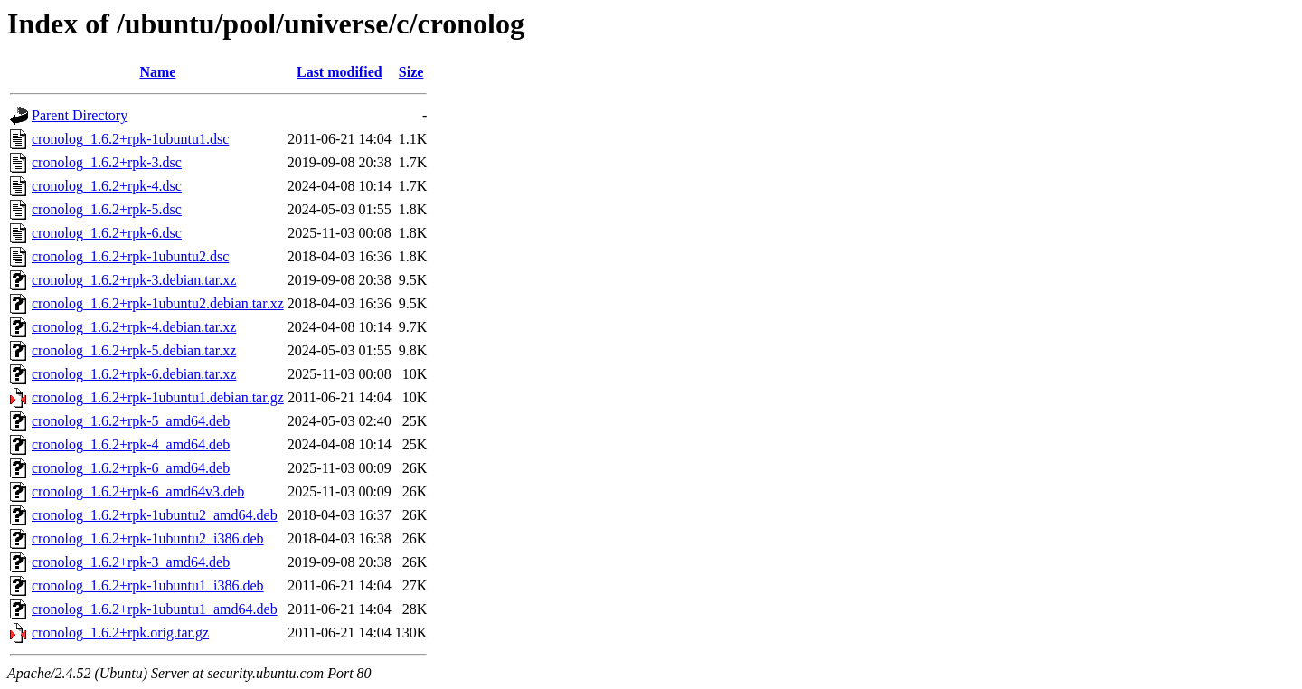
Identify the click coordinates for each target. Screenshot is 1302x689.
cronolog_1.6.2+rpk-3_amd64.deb (131, 562)
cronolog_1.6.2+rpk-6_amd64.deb (131, 468)
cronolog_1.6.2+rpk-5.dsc (107, 209)
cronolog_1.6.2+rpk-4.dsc (107, 185)
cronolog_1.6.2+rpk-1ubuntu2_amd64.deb (155, 515)
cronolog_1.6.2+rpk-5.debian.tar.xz (134, 350)
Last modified (339, 72)
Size (411, 72)
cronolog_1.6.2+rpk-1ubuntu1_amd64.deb (155, 609)
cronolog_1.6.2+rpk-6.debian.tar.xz (134, 374)
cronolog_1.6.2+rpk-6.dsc (107, 233)
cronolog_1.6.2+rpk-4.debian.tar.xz (134, 327)
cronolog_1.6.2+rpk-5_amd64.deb (131, 421)
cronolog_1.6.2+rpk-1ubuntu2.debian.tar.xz (158, 303)
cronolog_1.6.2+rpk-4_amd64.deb (131, 444)
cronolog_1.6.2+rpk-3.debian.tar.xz (134, 280)
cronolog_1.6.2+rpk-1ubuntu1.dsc (130, 138)
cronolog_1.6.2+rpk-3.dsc (107, 162)
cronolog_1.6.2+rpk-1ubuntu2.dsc (130, 256)
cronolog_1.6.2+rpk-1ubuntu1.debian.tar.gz (158, 397)
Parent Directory (79, 115)
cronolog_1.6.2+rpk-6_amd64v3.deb (138, 491)
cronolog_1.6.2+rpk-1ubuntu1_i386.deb (148, 585)
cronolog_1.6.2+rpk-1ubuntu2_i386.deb (148, 538)
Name (157, 72)
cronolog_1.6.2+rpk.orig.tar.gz (120, 632)
